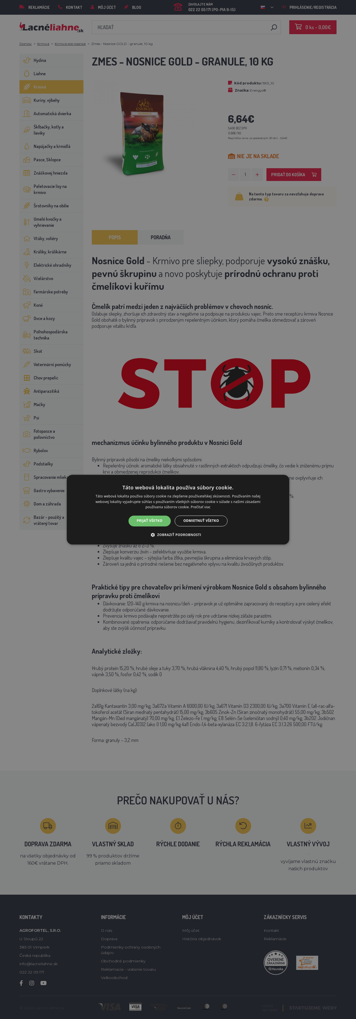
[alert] (178, 509)
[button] (178, 534)
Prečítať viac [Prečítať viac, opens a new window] (201, 507)
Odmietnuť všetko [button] (201, 521)
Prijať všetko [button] (150, 521)
